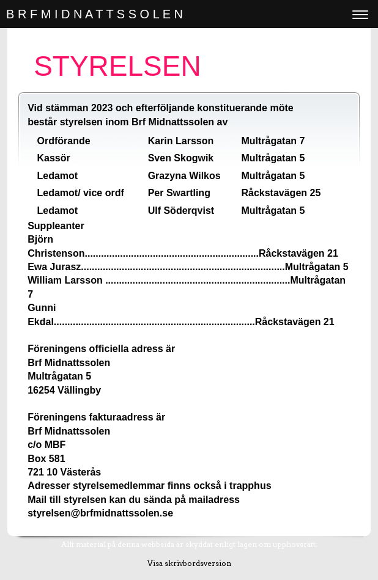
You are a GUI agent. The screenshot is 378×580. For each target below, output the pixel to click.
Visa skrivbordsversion (189, 563)
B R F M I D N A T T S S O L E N (94, 14)
